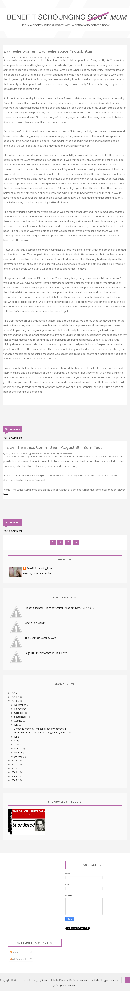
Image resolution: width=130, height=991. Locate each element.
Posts (14, 952)
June (17, 736)
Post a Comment (12, 437)
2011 (15, 764)
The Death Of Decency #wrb (40, 637)
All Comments (18, 959)
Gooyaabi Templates (66, 985)
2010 (15, 768)
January (18, 756)
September (20, 716)
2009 (15, 772)
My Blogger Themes (107, 980)
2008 (15, 776)
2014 (15, 696)
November (20, 708)
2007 (15, 780)
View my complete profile (37, 573)
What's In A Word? (35, 622)
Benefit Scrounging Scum (34, 980)
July (16, 724)
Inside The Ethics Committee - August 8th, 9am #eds (43, 732)
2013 (15, 700)
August (18, 720)
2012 (15, 760)
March (18, 748)
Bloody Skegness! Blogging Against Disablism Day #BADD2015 (59, 607)
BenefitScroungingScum (39, 568)
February (19, 752)
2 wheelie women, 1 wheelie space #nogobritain (40, 728)
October (19, 712)
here (6, 494)
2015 (15, 692)
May (17, 740)
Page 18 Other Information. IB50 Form (46, 653)
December (20, 704)
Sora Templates (81, 980)
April (17, 744)
